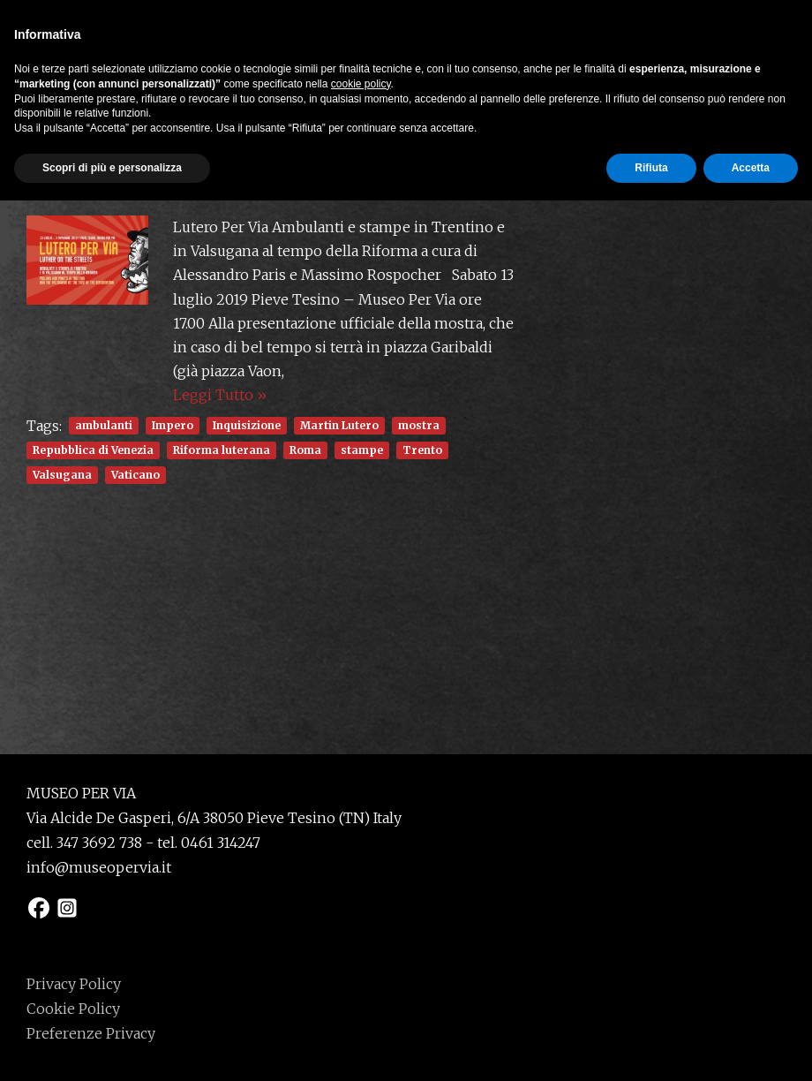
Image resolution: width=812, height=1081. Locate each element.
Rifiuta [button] (651, 1048)
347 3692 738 (99, 842)
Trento (422, 450)
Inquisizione (247, 425)
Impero (172, 425)
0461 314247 (220, 842)
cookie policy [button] (361, 964)
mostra (419, 425)
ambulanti (103, 425)
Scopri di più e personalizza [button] (112, 1048)
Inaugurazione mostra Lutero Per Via (205, 180)
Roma (305, 450)
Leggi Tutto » (220, 395)
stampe (362, 450)
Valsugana (62, 474)
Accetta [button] (751, 1048)
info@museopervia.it (98, 867)
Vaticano (135, 474)
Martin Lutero (339, 425)
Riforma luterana (221, 450)
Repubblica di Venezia (93, 450)
